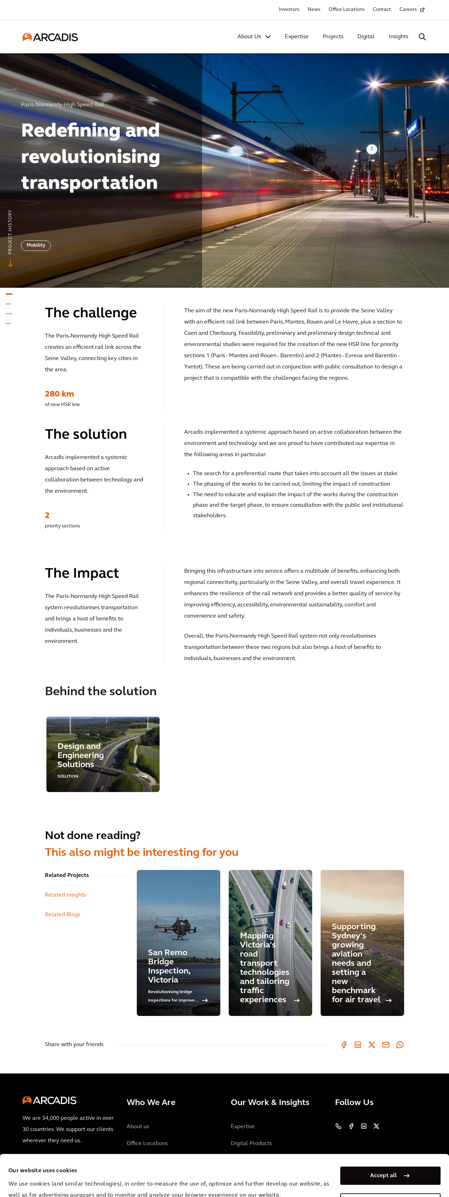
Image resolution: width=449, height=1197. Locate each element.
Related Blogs (62, 915)
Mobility (36, 245)
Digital (366, 37)
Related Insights (65, 895)
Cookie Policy (191, 1179)
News (314, 9)
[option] (224, 167)
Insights (398, 37)
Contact (382, 9)
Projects (333, 37)
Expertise (297, 37)
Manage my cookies (383, 1163)
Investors (289, 9)
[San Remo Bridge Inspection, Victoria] (178, 943)
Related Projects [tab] (67, 875)
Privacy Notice (138, 1179)
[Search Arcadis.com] (422, 37)
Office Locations (346, 9)
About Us (249, 37)
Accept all (383, 1136)
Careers (408, 9)
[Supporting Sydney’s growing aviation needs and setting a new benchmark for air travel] (362, 943)
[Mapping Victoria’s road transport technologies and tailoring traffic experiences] (270, 943)
